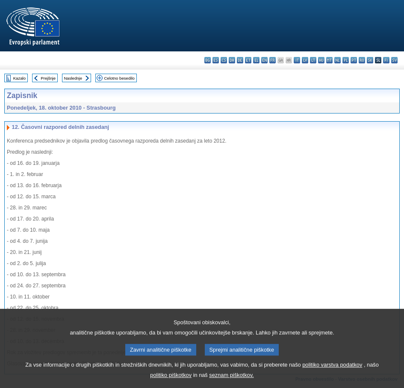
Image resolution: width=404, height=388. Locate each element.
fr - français (272, 60)
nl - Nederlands (337, 60)
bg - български (207, 60)
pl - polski (345, 60)
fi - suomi (386, 60)
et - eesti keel (248, 60)
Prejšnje (48, 78)
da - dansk (232, 60)
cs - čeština (224, 60)
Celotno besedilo (119, 78)
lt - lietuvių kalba (313, 60)
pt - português (354, 60)
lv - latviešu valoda (305, 60)
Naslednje (73, 78)
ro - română (362, 60)
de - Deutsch (240, 60)
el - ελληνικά (256, 60)
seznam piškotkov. (231, 381)
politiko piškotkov (171, 381)
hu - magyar (321, 60)
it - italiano (297, 60)
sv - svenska (394, 60)
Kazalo (19, 78)
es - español (215, 60)
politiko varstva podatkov (332, 370)
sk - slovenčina (370, 60)
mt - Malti (329, 60)
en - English (264, 60)
